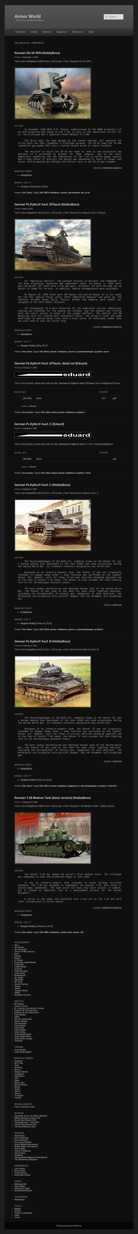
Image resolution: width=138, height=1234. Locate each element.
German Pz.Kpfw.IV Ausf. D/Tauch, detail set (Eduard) (50, 363)
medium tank (66, 932)
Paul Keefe (19, 1028)
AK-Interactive (20, 949)
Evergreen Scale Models (25, 962)
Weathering (19, 1199)
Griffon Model (20, 967)
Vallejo (17, 988)
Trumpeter (18, 1095)
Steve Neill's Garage (23, 1038)
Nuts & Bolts (19, 1149)
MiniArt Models (20, 1085)
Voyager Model (20, 990)
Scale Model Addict (22, 1034)
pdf (114, 398)
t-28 (81, 932)
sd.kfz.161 (112, 786)
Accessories (27, 412)
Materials (46, 32)
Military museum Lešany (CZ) (27, 1118)
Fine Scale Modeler (22, 1142)
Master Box (19, 1082)
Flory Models (20, 1015)
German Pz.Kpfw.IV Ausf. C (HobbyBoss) (42, 484)
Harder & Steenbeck (23, 1213)
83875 (46, 193)
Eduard (32, 406)
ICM (16, 1078)
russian (64, 193)
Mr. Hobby (18, 977)
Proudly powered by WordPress (69, 1226)
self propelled (74, 193)
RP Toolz (18, 982)
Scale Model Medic (22, 1036)
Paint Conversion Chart (24, 1107)
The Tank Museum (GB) (24, 1127)
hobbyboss (55, 193)
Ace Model (19, 947)
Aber (16, 945)
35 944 (27, 398)
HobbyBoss (26, 175)
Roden (17, 1089)
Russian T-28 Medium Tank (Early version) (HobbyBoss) (52, 797)
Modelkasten (20, 975)
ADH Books (19, 1136)
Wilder (17, 993)
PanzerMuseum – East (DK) (26, 1122)
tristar (88, 473)
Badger (17, 1208)
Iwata (16, 1215)
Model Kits (20, 32)
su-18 (87, 193)
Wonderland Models (23, 1190)
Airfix (16, 1065)
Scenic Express (21, 984)
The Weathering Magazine (26, 1159)
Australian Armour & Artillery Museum (30, 1116)
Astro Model (19, 1186)
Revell (17, 1087)
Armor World (27, 16)
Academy (18, 1061)
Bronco (17, 1069)
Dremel (17, 1211)
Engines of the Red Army (25, 1010)
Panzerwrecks (20, 1173)
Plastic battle (20, 1030)
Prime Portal (19, 1032)
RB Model (18, 980)
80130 (46, 629)
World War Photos (22, 1175)
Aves (16, 954)
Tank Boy (18, 1041)
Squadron (18, 1155)
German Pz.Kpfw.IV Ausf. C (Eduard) (39, 424)
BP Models (19, 1004)
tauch (106, 352)
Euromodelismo (21, 1140)
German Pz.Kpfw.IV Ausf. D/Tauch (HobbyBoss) (46, 204)
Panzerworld (19, 1025)
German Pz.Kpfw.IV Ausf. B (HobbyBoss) (42, 641)
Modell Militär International (25, 1146)
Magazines (61, 32)
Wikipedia (117, 605)
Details (34, 32)
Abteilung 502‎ (20, 1184)
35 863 (27, 459)
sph (82, 193)
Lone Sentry (19, 1168)
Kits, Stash (27, 193)
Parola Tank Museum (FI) (25, 1124)
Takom (17, 1091)
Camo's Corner (21, 1006)
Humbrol (18, 969)
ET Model (18, 960)
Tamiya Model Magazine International (30, 1157)
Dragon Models (21, 1072)
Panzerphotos (20, 1023)
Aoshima (18, 1067)
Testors (17, 986)
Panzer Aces (20, 1153)
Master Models (20, 1021)
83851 (46, 932)
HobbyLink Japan (22, 1188)
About (91, 32)
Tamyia (17, 1093)
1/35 (41, 193)
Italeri (16, 1080)
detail (47, 412)
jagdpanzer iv (74, 786)
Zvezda (17, 1098)
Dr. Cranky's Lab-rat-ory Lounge (29, 1008)
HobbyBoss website (112, 168)
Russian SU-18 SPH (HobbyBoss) (37, 53)
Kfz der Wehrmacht (23, 1019)
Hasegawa (19, 1074)
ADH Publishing (21, 1138)
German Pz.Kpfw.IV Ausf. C (73, 444)
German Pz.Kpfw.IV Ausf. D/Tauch (76, 383)
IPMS (16, 1017)
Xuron (17, 1217)
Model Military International (26, 1144)
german (53, 352)
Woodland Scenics (22, 995)
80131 (46, 786)
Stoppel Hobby (28, 345)
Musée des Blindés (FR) (25, 1120)
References (77, 32)
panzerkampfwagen (85, 352)
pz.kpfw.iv (99, 352)
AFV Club (18, 1063)
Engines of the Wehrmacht (26, 1012)
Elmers (17, 958)
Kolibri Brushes (21, 971)
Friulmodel (19, 964)
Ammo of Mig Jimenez (24, 951)
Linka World (19, 973)
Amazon (24, 186)
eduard (54, 412)
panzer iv (72, 352)
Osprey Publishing (22, 1151)
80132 (46, 352)
